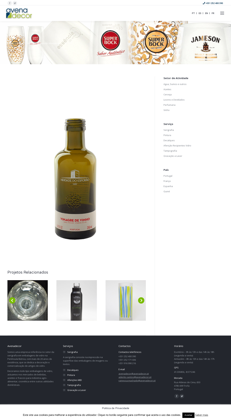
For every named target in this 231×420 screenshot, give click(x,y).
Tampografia (170, 150)
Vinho (167, 110)
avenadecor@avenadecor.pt (134, 373)
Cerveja (168, 94)
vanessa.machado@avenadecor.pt (137, 380)
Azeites (167, 89)
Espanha (168, 186)
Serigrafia (169, 130)
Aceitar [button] (188, 415)
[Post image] (27, 300)
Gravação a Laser (173, 155)
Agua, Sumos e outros (175, 84)
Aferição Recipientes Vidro (177, 145)
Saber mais (201, 415)
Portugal (168, 175)
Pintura (167, 135)
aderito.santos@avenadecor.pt (135, 377)
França (167, 181)
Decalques (169, 140)
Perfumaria (169, 104)
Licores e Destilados (174, 99)
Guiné (167, 191)
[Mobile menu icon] (222, 13)
